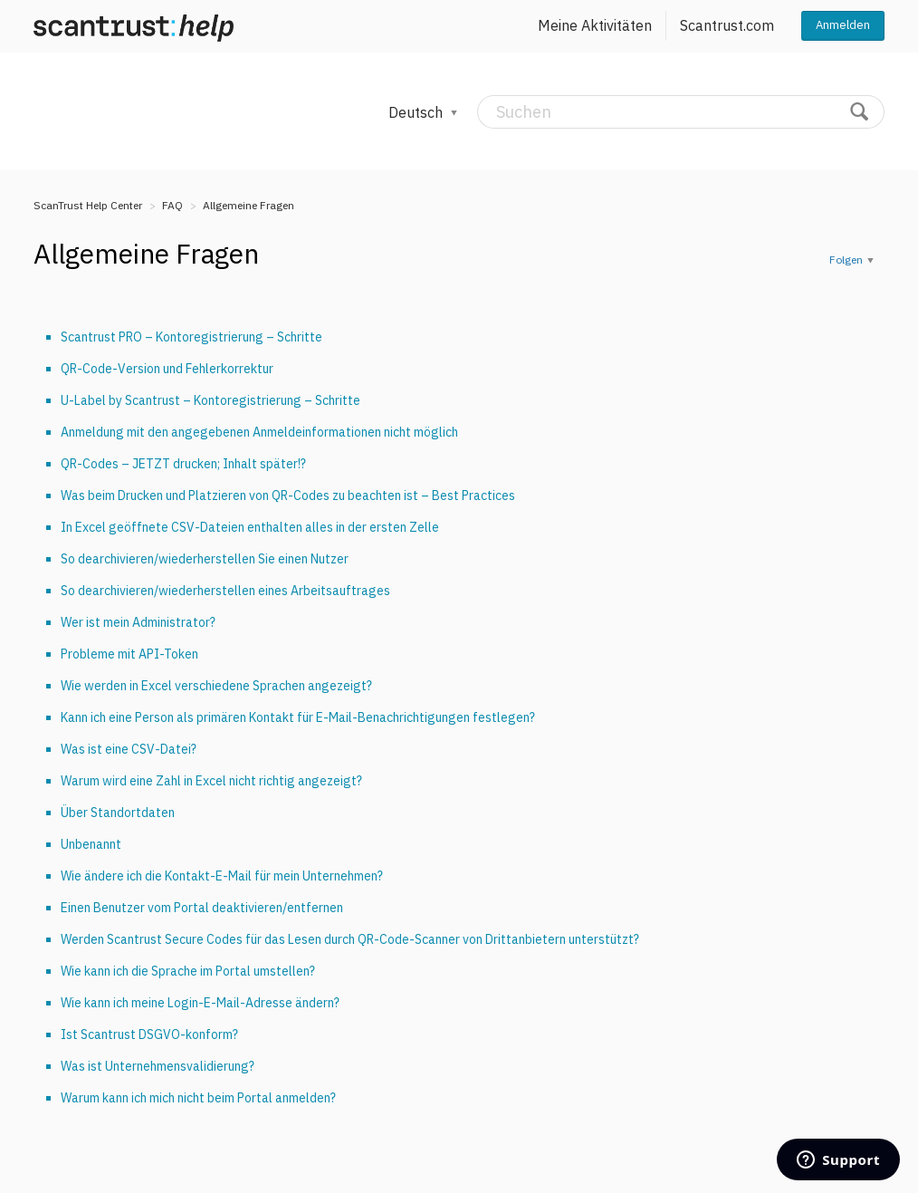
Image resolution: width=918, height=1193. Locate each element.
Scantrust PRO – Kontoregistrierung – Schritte (191, 337)
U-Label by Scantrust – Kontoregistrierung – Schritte (210, 400)
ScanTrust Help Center (87, 205)
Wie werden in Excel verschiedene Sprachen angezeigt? (216, 686)
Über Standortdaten (118, 812)
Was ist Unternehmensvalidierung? (157, 1066)
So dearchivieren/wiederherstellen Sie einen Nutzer (205, 559)
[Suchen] (681, 112)
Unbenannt (91, 844)
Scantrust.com (727, 25)
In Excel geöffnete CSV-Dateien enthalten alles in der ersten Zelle (250, 527)
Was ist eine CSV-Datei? (128, 749)
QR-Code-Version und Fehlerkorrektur (167, 369)
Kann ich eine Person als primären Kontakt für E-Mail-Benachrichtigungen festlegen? (298, 717)
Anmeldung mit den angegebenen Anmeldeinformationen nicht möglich (259, 432)
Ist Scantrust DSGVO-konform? (149, 1034)
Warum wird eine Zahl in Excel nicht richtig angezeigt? (211, 781)
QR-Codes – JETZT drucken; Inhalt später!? (183, 464)
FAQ (172, 205)
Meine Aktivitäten (595, 25)
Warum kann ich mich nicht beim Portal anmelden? (198, 1098)
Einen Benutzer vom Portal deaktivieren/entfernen (202, 908)
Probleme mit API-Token (129, 654)
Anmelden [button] (843, 25)
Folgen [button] (846, 259)
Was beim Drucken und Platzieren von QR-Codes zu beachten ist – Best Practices (288, 495)
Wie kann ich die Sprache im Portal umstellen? (188, 971)
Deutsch (417, 112)
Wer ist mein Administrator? (138, 622)
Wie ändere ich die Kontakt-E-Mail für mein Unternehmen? (222, 876)
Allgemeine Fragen (248, 205)
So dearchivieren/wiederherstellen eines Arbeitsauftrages (225, 590)
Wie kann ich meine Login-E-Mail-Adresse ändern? (200, 1003)
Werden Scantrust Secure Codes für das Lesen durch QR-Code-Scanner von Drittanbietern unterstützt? (350, 939)
